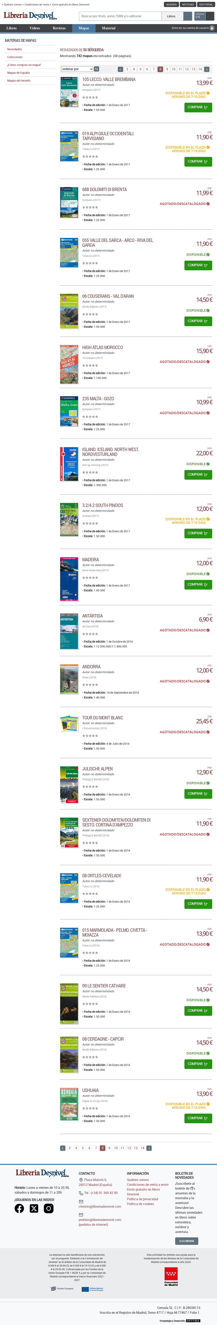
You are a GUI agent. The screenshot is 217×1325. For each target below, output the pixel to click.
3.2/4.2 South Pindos (102, 505)
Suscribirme (186, 1241)
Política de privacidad (142, 1199)
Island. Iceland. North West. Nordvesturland (110, 451)
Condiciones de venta (37, 4)
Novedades (14, 49)
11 (180, 69)
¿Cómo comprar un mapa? (24, 65)
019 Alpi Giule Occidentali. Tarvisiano (108, 135)
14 (200, 69)
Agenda (171, 4)
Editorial (206, 4)
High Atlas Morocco (102, 347)
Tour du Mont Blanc (102, 717)
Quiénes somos (13, 4)
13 (193, 69)
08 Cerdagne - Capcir (103, 1039)
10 (173, 69)
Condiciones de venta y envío (148, 1184)
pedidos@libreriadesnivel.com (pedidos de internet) (100, 1219)
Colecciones (14, 57)
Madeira (90, 559)
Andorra (91, 666)
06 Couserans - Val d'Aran (108, 296)
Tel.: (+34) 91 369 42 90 (98, 1193)
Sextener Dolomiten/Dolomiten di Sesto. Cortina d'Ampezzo (116, 822)
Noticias (188, 4)
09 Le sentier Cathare (104, 985)
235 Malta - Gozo (98, 398)
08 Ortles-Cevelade (101, 875)
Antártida (92, 615)
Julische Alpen (97, 768)
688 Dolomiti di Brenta (104, 189)
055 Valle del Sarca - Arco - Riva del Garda (117, 242)
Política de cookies (140, 1204)
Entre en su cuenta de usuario (193, 28)
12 (187, 69)
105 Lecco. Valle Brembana (108, 79)
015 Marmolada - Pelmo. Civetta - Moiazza (114, 932)
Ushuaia (90, 1090)
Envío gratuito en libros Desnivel (70, 4)
